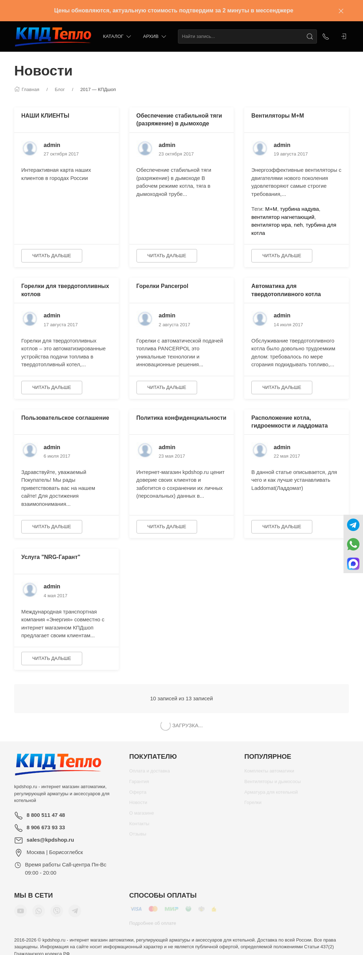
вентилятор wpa (271, 225)
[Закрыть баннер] (341, 10)
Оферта (137, 794)
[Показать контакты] (326, 36)
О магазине (141, 815)
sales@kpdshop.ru (50, 840)
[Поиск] (310, 36)
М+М (271, 209)
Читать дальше (51, 255)
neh (298, 225)
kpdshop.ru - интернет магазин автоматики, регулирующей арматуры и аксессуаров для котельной (62, 793)
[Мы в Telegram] (74, 913)
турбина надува (299, 209)
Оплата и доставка (149, 773)
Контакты (139, 826)
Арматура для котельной (271, 794)
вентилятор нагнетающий (282, 217)
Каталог (118, 36)
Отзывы (137, 836)
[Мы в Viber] (56, 913)
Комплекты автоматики (269, 773)
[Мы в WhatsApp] (38, 913)
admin (52, 145)
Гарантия (139, 784)
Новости (138, 805)
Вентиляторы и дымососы (272, 784)
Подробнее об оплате (152, 925)
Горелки (252, 805)
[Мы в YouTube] (20, 913)
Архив (155, 36)
